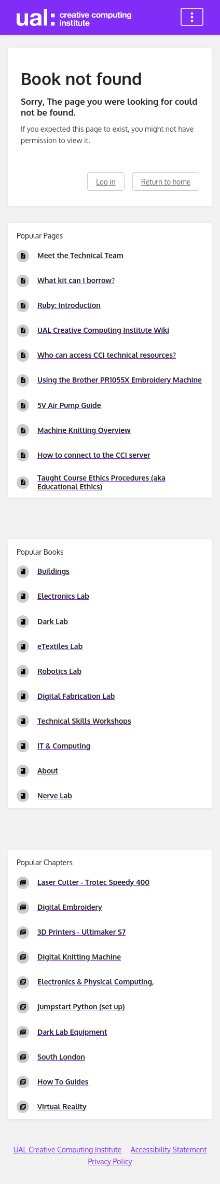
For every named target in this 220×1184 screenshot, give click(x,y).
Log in (105, 181)
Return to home (165, 181)
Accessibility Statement (169, 1149)
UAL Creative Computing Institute (67, 1149)
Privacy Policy (110, 1161)
